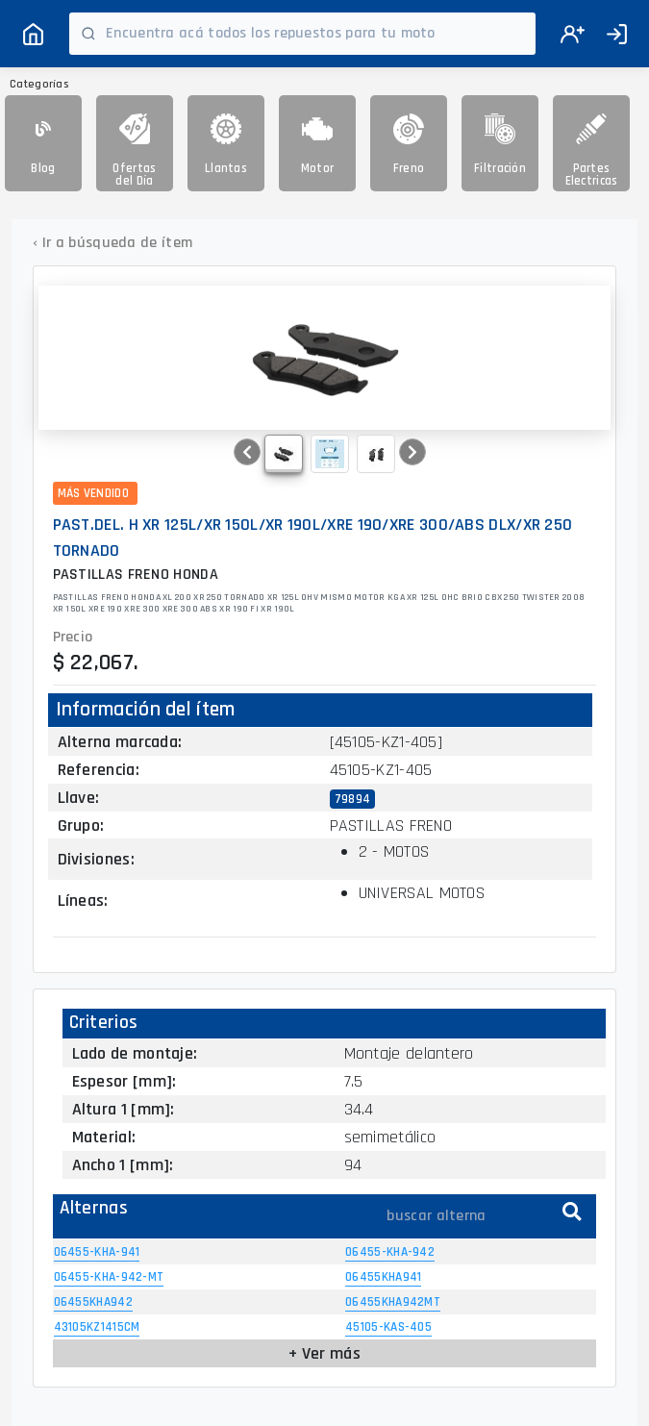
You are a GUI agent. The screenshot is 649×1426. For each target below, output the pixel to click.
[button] (247, 451)
